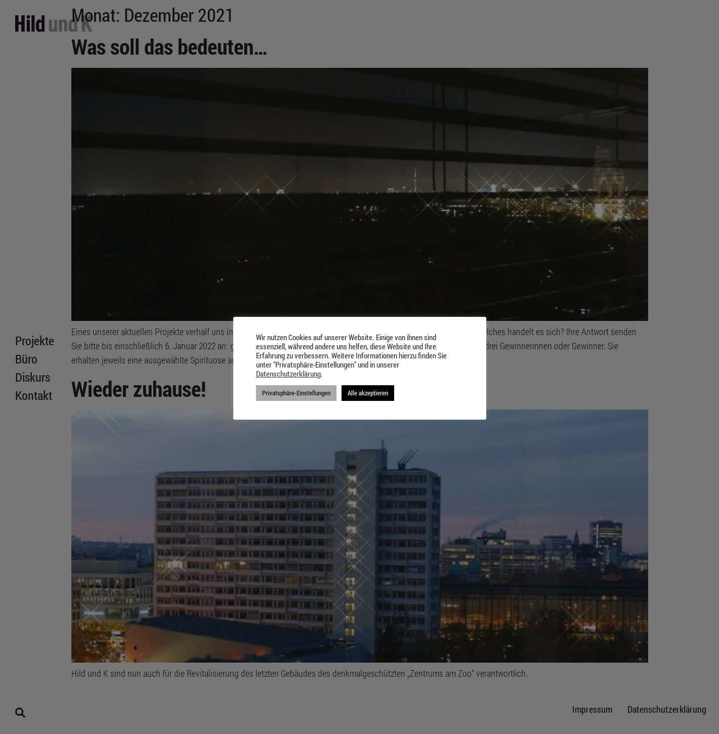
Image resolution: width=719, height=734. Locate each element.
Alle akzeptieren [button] (368, 392)
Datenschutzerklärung (288, 374)
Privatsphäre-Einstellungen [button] (296, 392)
